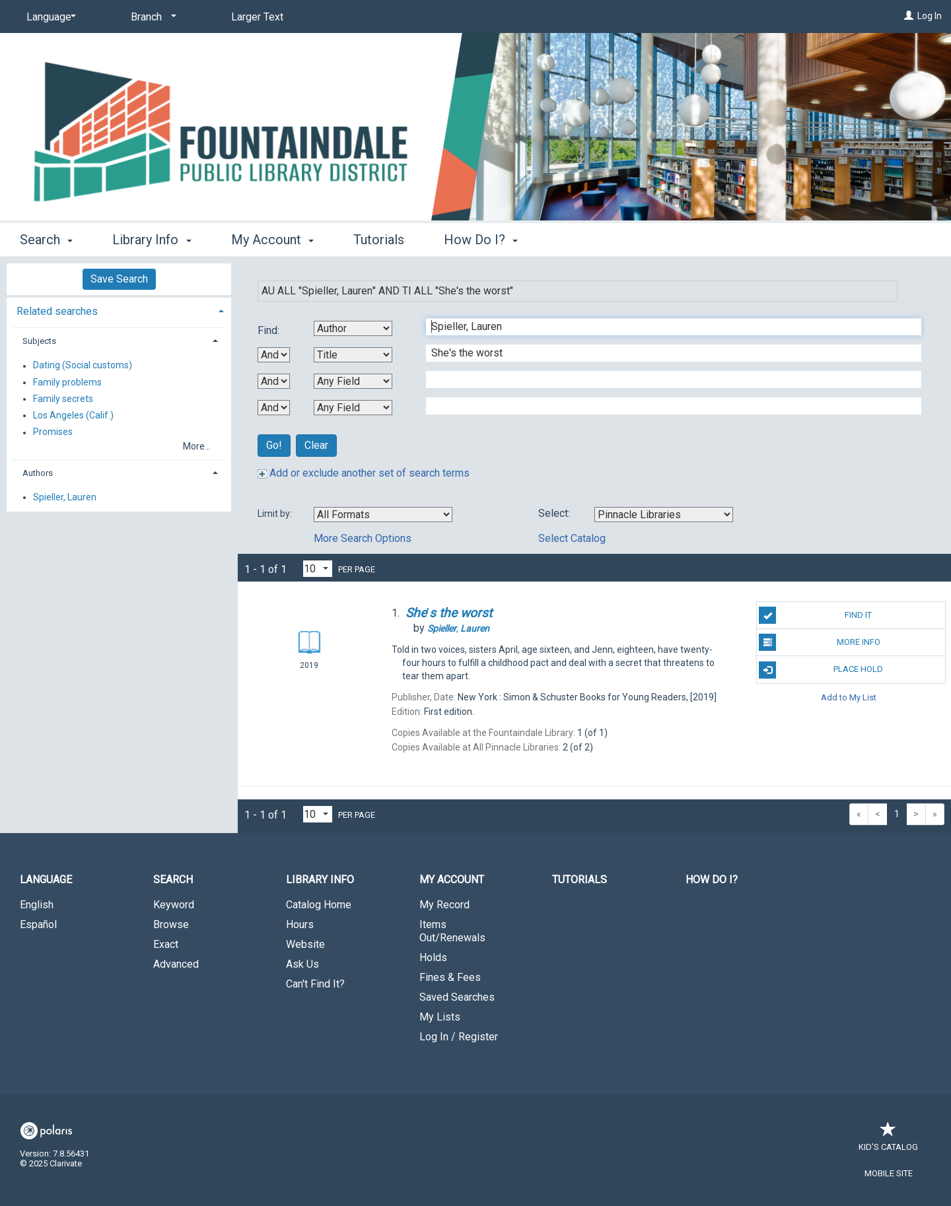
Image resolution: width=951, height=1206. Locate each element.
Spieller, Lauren (64, 497)
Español (38, 924)
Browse (171, 924)
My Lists (439, 1017)
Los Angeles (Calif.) (73, 415)
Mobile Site (888, 1173)
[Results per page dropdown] (317, 568)
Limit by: (276, 513)
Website (305, 944)
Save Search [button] (119, 279)
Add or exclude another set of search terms (364, 473)
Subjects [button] (39, 341)
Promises (53, 432)
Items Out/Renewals (452, 931)
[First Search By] (353, 328)
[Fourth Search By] (353, 407)
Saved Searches (457, 997)
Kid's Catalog (888, 1140)
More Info (819, 642)
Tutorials (378, 240)
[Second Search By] (353, 354)
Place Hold (821, 670)
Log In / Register (458, 1036)
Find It (815, 615)
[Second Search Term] (666, 353)
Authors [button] (37, 473)
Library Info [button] (151, 240)
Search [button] (46, 240)
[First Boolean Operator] (274, 354)
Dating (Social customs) (82, 365)
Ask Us (302, 964)
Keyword (173, 904)
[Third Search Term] (666, 379)
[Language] (49, 17)
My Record (444, 904)
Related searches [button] (57, 311)
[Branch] (151, 17)
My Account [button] (272, 240)
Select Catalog (572, 538)
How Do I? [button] (481, 240)
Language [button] (46, 879)
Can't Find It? (315, 984)
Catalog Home (318, 904)
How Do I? (712, 879)
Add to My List (848, 697)
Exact (165, 944)
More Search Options (362, 538)
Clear (316, 445)
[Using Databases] (663, 514)
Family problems (67, 382)
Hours (300, 924)
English (36, 904)
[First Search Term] (666, 326)
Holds (433, 957)
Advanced (176, 964)
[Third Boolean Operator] (274, 407)
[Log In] (908, 16)
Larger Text (257, 17)
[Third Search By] (353, 381)
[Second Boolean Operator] (274, 381)
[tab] (119, 310)
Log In (929, 16)
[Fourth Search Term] (666, 406)
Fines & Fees (450, 977)
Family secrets (63, 398)
